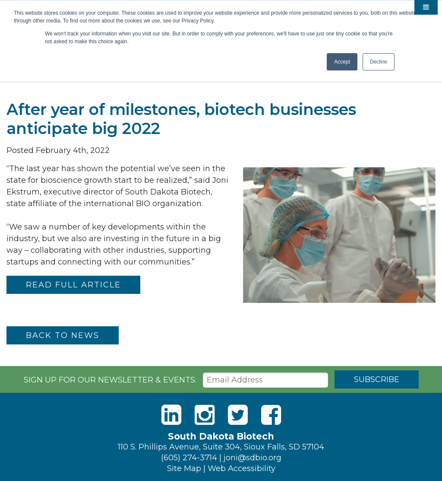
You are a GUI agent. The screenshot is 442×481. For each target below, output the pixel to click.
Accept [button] (342, 62)
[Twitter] (238, 415)
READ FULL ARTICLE (73, 285)
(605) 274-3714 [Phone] (189, 457)
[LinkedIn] (171, 415)
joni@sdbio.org (252, 457)
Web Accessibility (241, 468)
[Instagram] (204, 415)
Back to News (62, 335)
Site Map (184, 468)
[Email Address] (265, 380)
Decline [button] (378, 62)
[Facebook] (271, 415)
